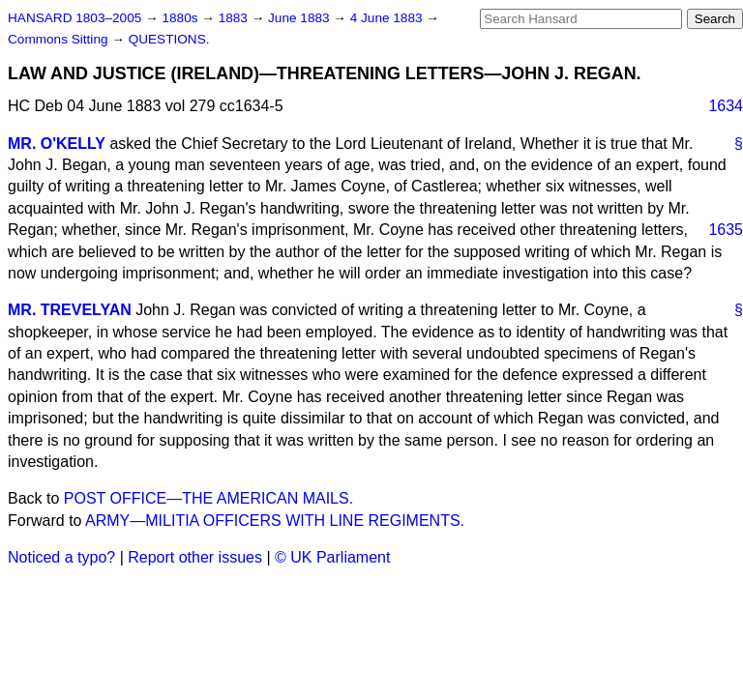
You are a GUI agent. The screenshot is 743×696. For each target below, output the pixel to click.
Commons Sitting (59, 39)
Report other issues (195, 557)
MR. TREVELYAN (70, 310)
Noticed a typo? (61, 557)
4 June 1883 (388, 18)
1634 (725, 106)
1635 (725, 229)
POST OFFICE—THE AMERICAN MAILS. (208, 498)
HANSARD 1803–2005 (74, 18)
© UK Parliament (332, 557)
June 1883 (300, 18)
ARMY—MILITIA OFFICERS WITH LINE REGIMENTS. (274, 520)
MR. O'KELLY (56, 143)
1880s (181, 18)
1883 (235, 18)
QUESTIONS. (169, 39)
